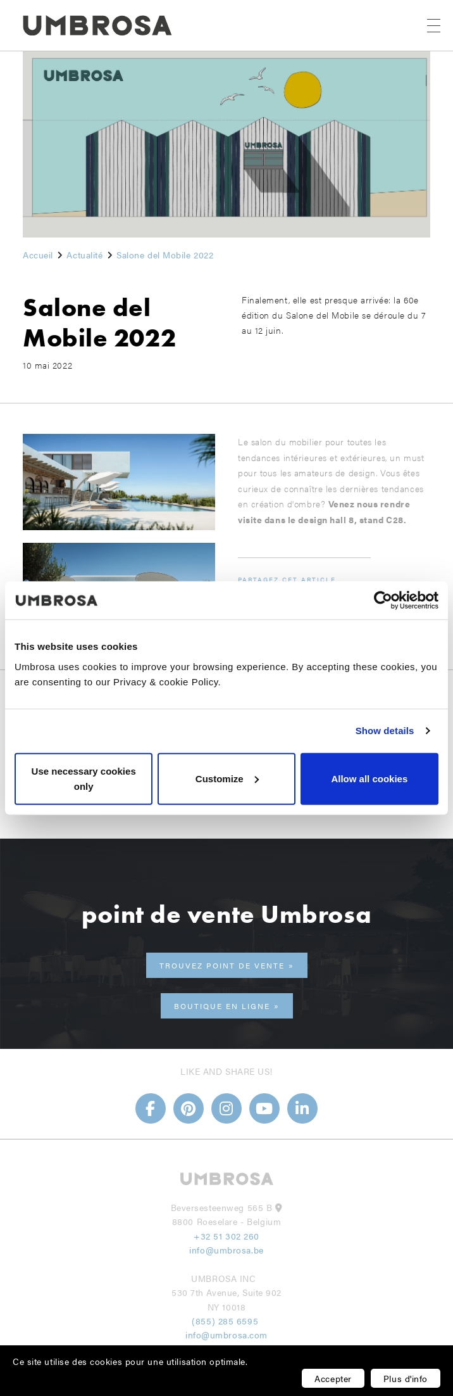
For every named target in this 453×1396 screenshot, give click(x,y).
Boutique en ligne (222, 1006)
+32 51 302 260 (226, 1235)
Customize (227, 778)
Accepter (332, 1378)
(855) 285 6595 (226, 1320)
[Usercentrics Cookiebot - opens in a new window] (383, 600)
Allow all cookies (369, 778)
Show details (385, 730)
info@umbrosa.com (226, 1334)
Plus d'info (405, 1378)
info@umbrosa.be (226, 1249)
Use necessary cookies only (84, 778)
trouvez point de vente (222, 965)
